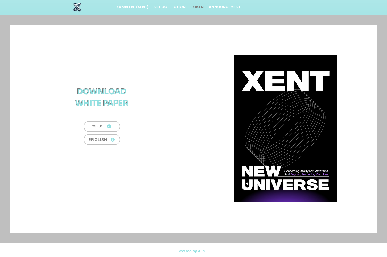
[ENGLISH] (102, 139)
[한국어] (102, 126)
